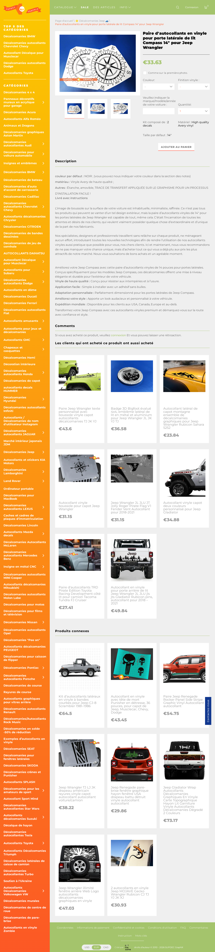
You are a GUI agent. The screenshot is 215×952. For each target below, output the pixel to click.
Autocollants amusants (21, 321)
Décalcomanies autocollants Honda (18, 372)
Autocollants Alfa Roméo (22, 119)
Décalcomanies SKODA (21, 765)
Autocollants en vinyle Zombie (20, 929)
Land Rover (12, 481)
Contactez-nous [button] (208, 711)
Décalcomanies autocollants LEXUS (18, 507)
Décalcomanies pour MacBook (19, 497)
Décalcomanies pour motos (24, 604)
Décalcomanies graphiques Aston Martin (24, 133)
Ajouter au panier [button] (176, 147)
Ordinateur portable (19, 488)
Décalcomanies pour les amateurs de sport (21, 790)
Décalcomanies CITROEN (22, 226)
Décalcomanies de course (23, 685)
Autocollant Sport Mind (21, 798)
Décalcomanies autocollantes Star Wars (21, 807)
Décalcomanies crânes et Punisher (22, 773)
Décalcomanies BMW (19, 36)
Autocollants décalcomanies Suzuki (20, 817)
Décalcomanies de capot (22, 380)
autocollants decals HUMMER (18, 389)
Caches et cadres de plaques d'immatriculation (23, 517)
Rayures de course (17, 692)
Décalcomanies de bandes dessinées (23, 235)
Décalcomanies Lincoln (21, 525)
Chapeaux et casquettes (13, 349)
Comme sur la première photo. (165, 73)
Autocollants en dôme (20, 290)
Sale (85, 7)
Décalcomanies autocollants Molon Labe (25, 596)
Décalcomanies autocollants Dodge (25, 64)
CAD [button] (105, 947)
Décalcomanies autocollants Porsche (19, 677)
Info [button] (125, 7)
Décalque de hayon (18, 825)
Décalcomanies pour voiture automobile (19, 154)
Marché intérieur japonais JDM (23, 442)
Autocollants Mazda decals (18, 533)
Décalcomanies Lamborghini (15, 471)
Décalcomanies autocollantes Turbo (18, 872)
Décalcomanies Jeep (19, 452)
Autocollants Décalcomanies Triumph (25, 852)
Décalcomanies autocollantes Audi (18, 143)
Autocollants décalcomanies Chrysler (25, 218)
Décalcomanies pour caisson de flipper (25, 658)
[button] (74, 109)
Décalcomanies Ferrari (20, 303)
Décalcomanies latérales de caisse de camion (24, 862)
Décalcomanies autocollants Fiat (25, 311)
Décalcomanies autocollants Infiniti (25, 409)
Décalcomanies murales (21, 901)
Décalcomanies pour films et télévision (23, 612)
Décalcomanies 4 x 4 (19, 92)
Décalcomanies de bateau (23, 180)
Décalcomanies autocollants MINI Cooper (25, 576)
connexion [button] (118, 335)
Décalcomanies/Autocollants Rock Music (25, 720)
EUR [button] (96, 947)
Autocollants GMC (17, 340)
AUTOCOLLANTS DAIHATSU (24, 253)
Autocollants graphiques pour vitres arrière (22, 700)
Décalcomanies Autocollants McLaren (25, 543)
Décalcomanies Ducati (20, 296)
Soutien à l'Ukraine (18, 881)
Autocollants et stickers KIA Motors (24, 461)
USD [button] (87, 947)
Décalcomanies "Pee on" (22, 640)
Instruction (125, 935)
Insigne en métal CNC (20, 566)
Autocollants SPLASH (19, 782)
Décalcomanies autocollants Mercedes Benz (20, 555)
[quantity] (194, 111)
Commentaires (198, 927)
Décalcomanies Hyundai (15, 399)
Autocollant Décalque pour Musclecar (24, 54)
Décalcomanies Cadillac (21, 196)
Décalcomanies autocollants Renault (25, 710)
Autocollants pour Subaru (17, 271)
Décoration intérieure (19, 364)
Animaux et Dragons (19, 125)
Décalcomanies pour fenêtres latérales (19, 757)
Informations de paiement (93, 927)
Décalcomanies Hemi (19, 357)
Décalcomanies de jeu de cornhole (22, 245)
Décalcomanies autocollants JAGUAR (19, 432)
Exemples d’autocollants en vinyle (24, 740)
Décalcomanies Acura (20, 112)
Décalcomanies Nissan (20, 622)
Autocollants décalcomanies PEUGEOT (25, 648)
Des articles (104, 7)
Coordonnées (65, 927)
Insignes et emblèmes (20, 163)
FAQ (183, 927)
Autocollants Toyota (18, 73)
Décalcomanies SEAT (19, 748)
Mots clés (141, 935)
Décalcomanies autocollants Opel (25, 631)
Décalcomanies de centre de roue (25, 909)
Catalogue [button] (65, 7)
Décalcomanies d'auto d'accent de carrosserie (21, 188)
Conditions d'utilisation (162, 927)
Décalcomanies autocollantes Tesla (18, 833)
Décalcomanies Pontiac (21, 667)
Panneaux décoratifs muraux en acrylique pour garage (19, 102)
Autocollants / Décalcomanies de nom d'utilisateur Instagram (21, 421)
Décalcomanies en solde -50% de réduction (22, 730)
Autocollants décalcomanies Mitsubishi (25, 586)
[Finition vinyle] (194, 87)
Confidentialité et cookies (128, 927)
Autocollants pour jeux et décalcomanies (22, 330)
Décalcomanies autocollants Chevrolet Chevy (25, 44)
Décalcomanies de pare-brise (22, 919)
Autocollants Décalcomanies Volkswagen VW (16, 891)
